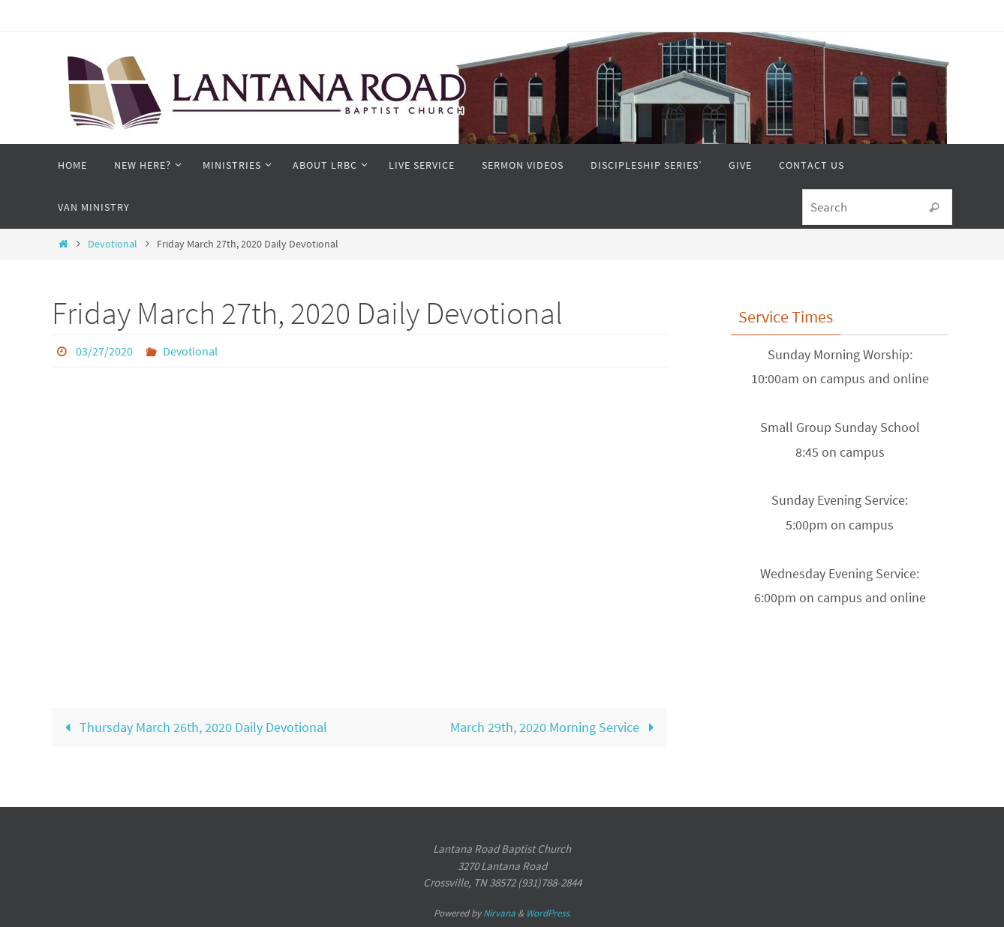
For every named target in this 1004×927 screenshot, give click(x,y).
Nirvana (499, 913)
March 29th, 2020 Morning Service (555, 727)
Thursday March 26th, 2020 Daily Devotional (192, 727)
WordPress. (548, 913)
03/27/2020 (104, 351)
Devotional (112, 243)
